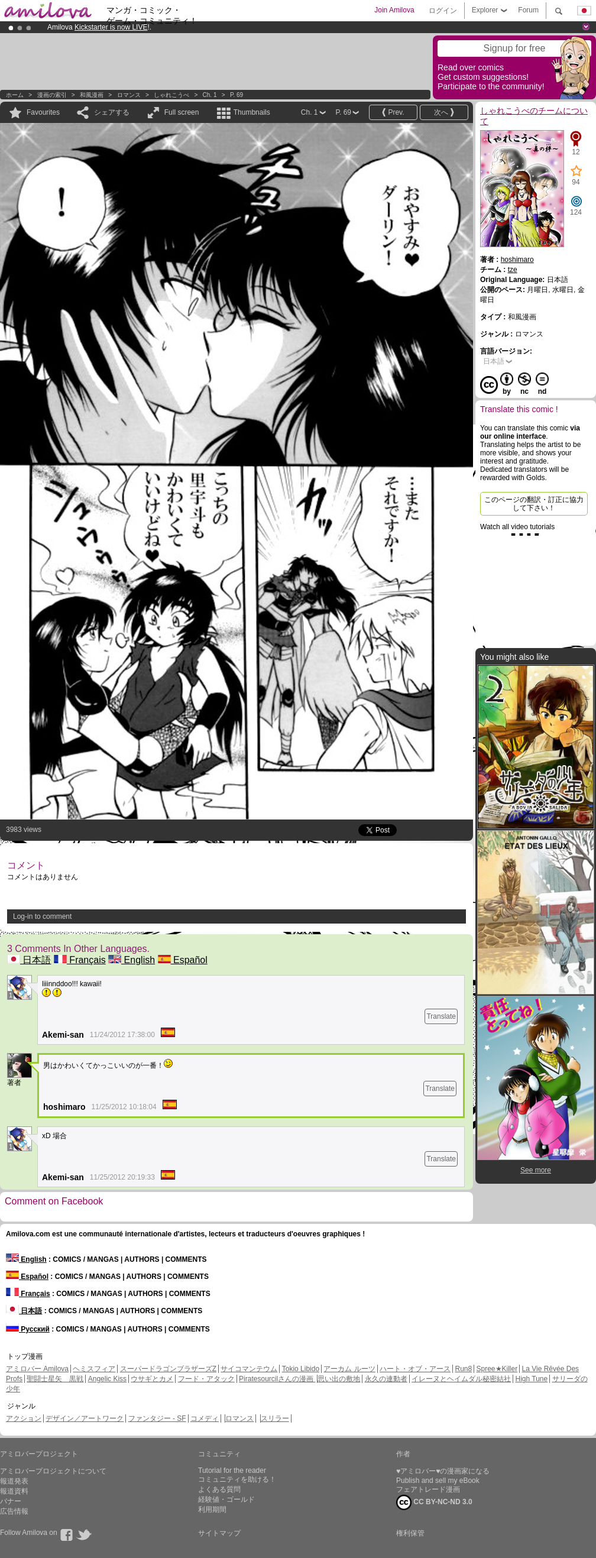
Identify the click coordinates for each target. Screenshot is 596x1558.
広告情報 (14, 1511)
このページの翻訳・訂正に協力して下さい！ (534, 503)
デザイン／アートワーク (85, 1418)
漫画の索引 (52, 95)
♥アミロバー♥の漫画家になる (443, 1471)
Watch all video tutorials (517, 527)
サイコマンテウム (249, 1369)
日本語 (29, 960)
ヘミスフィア (94, 1369)
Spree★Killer (497, 1369)
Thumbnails (252, 112)
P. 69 (236, 95)
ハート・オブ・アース (415, 1369)
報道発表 (14, 1481)
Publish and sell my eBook (438, 1480)
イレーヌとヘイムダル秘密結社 (461, 1379)
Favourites (43, 112)
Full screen (181, 112)
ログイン (443, 11)
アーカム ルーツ (349, 1369)
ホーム (15, 95)
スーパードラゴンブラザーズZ (168, 1369)
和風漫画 (91, 95)
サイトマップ (219, 1533)
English (131, 960)
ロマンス (129, 95)
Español (183, 960)
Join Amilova (394, 10)
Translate (441, 1016)
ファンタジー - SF (157, 1418)
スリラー (275, 1418)
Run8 (463, 1369)
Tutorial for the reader (232, 1470)
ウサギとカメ (152, 1379)
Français (80, 960)
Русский (28, 1329)
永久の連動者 (386, 1379)
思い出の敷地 (339, 1379)
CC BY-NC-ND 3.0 (434, 1502)
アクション (23, 1418)
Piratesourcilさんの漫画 (277, 1379)
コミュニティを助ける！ (237, 1479)
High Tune (532, 1379)
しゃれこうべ (171, 95)
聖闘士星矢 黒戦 (55, 1379)
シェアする (111, 112)
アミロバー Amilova (37, 1369)
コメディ (204, 1418)
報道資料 (14, 1491)
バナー (10, 1501)
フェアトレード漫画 (428, 1489)
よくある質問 (219, 1489)
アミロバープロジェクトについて (53, 1471)
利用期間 (212, 1509)
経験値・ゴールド (226, 1499)
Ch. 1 (210, 95)
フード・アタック (206, 1379)
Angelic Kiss (107, 1379)
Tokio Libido (300, 1369)
